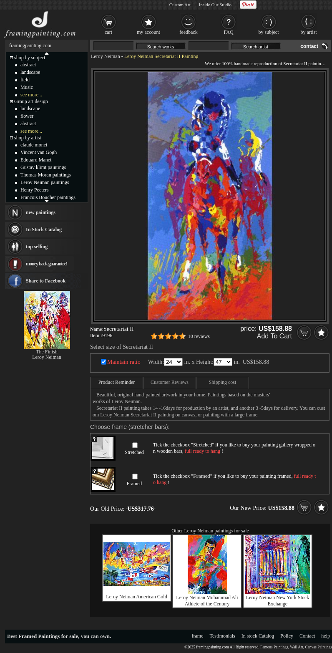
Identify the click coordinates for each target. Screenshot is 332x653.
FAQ (228, 32)
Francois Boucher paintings (47, 197)
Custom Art (180, 4)
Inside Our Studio (215, 4)
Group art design (31, 101)
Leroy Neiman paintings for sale (216, 531)
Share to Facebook (45, 281)
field (25, 80)
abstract (28, 65)
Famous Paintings (274, 647)
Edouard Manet (35, 160)
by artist (309, 32)
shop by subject (29, 58)
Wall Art (296, 647)
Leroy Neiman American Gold (136, 597)
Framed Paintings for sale (48, 636)
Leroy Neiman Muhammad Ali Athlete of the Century (207, 601)
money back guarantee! (46, 264)
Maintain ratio (124, 362)
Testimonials (222, 636)
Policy (286, 636)
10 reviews (199, 336)
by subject (269, 32)
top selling (37, 247)
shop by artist (27, 138)
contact (309, 46)
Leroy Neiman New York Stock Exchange (277, 601)
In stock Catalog (257, 636)
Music (26, 87)
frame (198, 636)
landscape (30, 72)
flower (26, 116)
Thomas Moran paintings (45, 175)
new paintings (40, 212)
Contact (307, 636)
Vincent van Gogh (38, 152)
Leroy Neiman (105, 56)
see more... (31, 95)
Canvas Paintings (318, 647)
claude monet (33, 145)
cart (108, 32)
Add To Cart (274, 336)
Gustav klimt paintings (43, 167)
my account (148, 32)
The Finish (47, 352)
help (325, 636)
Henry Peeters (34, 190)
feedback (188, 32)
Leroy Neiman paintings (44, 182)
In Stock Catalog (44, 229)
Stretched (134, 452)
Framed (134, 484)
